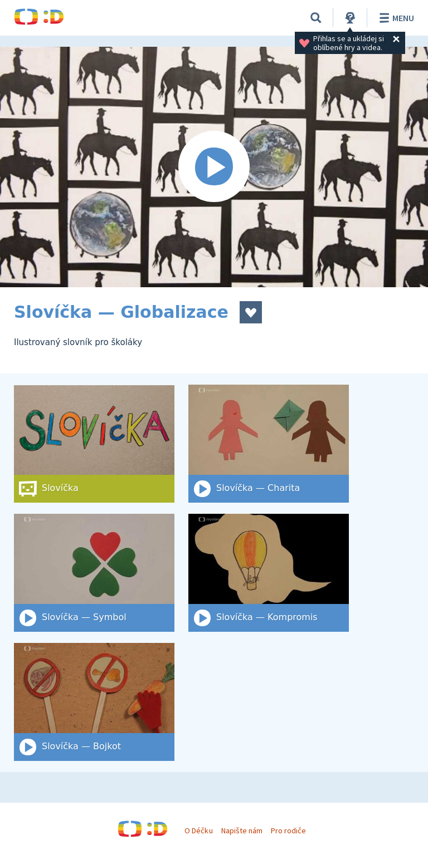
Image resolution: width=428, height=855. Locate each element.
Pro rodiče (288, 830)
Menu (395, 17)
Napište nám (241, 830)
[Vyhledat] (316, 18)
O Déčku (198, 830)
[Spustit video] (214, 167)
